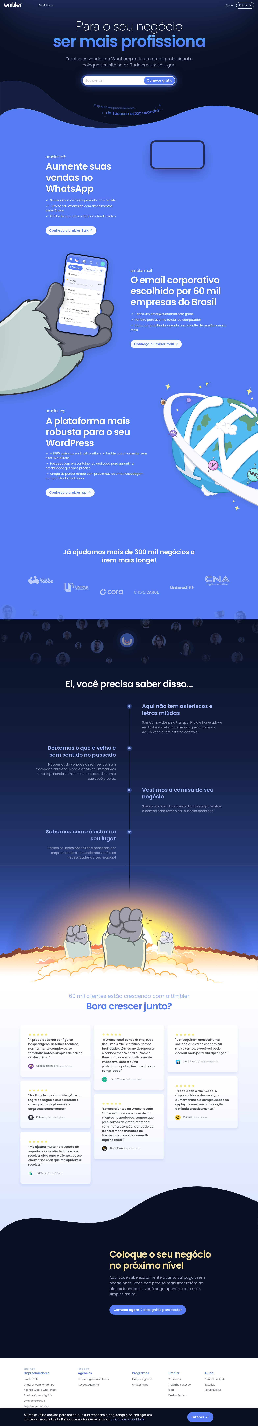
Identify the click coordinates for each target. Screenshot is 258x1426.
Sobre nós (174, 1379)
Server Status (213, 1390)
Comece (159, 80)
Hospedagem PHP (89, 1384)
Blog (171, 1390)
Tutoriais (210, 1384)
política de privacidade (127, 1419)
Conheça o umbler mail (156, 344)
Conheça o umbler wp (70, 492)
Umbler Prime (140, 1384)
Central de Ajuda (215, 1379)
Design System (177, 1395)
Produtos (44, 5)
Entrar (243, 5)
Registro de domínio (36, 1406)
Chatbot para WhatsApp (39, 1384)
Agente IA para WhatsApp (40, 1390)
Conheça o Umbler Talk (71, 230)
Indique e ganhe (142, 1379)
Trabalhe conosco (179, 1384)
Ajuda (229, 5)
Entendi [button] (200, 1417)
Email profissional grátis (38, 1395)
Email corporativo (34, 1400)
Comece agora (148, 1309)
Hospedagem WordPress (93, 1379)
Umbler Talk (31, 1379)
